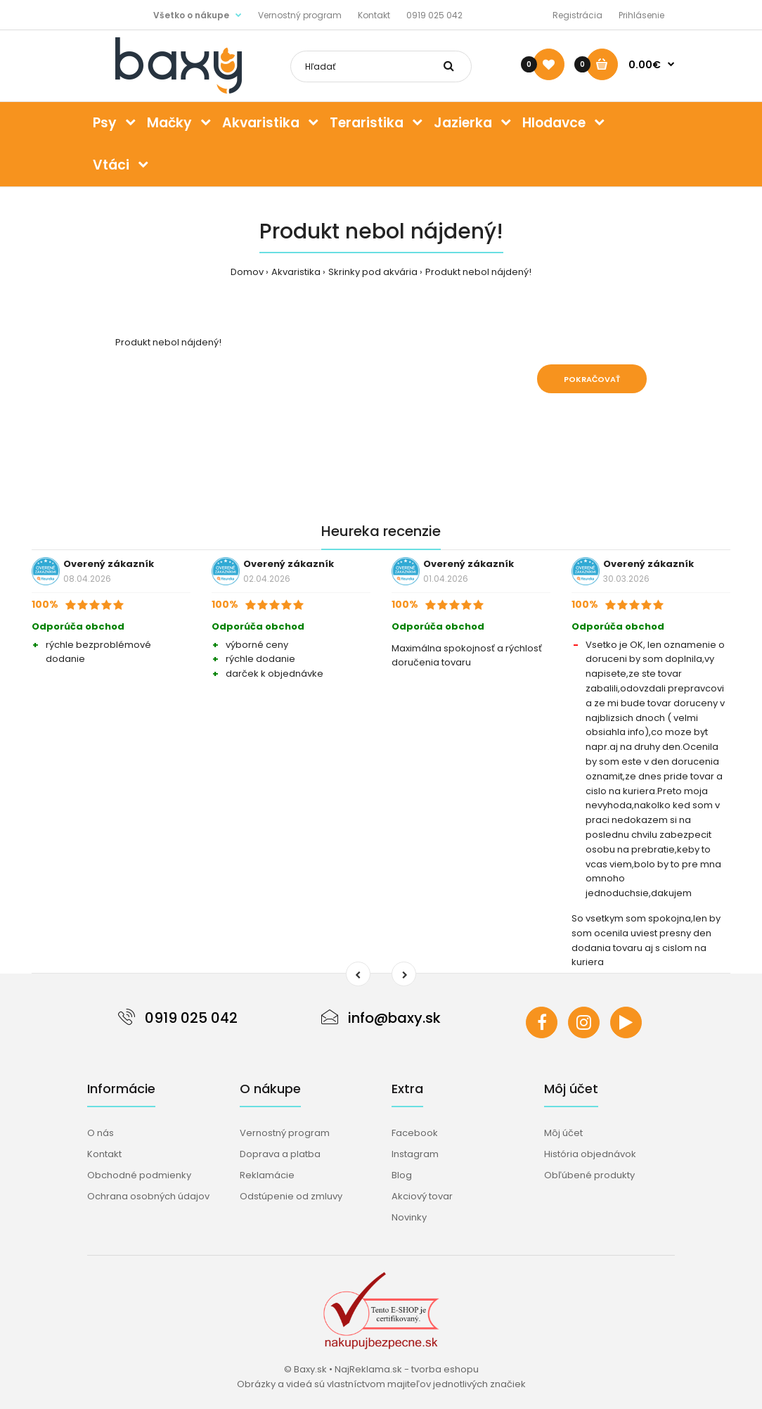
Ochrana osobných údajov (148, 1196)
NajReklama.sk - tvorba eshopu (407, 1369)
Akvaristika (296, 272)
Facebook (415, 1133)
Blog (402, 1175)
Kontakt (374, 15)
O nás (100, 1133)
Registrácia (577, 15)
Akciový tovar (422, 1196)
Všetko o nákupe (191, 15)
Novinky (409, 1217)
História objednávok (590, 1154)
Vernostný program (300, 15)
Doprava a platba (280, 1154)
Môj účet (563, 1133)
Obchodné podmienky (139, 1175)
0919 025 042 (434, 15)
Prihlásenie (641, 15)
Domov (247, 272)
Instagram (415, 1154)
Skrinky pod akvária (373, 272)
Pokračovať (592, 379)
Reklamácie (267, 1175)
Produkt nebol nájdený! (478, 272)
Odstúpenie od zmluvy (291, 1196)
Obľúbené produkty (589, 1175)
